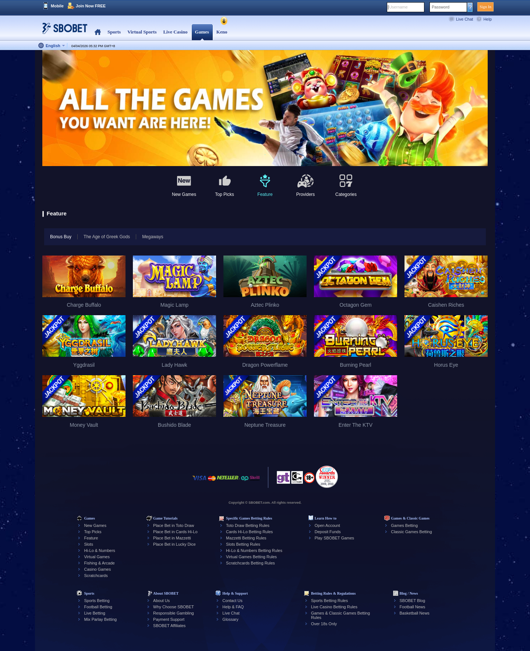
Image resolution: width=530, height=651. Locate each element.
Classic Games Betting (411, 531)
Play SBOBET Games (334, 538)
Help (487, 19)
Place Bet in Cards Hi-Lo (175, 531)
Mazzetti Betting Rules (246, 538)
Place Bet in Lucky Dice (174, 544)
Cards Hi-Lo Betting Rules (249, 531)
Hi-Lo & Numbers (99, 550)
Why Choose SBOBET (173, 607)
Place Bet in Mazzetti (172, 538)
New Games (95, 525)
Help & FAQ (233, 607)
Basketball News (415, 613)
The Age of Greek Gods (107, 236)
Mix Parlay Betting (100, 619)
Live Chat (464, 19)
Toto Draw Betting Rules (247, 525)
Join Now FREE (91, 6)
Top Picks (92, 531)
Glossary (230, 619)
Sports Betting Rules (329, 600)
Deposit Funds (328, 531)
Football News (412, 607)
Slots (88, 544)
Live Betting (94, 613)
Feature (91, 538)
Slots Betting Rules (243, 544)
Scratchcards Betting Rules (250, 563)
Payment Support (168, 619)
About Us (161, 600)
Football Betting (98, 607)
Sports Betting (96, 600)
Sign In (485, 6)
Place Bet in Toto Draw (173, 525)
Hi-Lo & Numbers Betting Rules (254, 550)
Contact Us (232, 600)
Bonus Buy (57, 236)
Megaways (152, 236)
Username (398, 7)
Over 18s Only (324, 624)
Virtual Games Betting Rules (251, 557)
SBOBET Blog (412, 600)
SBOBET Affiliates (169, 625)
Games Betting (404, 525)
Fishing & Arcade (99, 563)
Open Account (327, 525)
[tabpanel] (265, 108)
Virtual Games (97, 557)
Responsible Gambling (173, 613)
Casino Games (97, 569)
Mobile (57, 6)
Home (98, 32)
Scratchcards (95, 575)
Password (440, 7)
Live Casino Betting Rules (334, 607)
